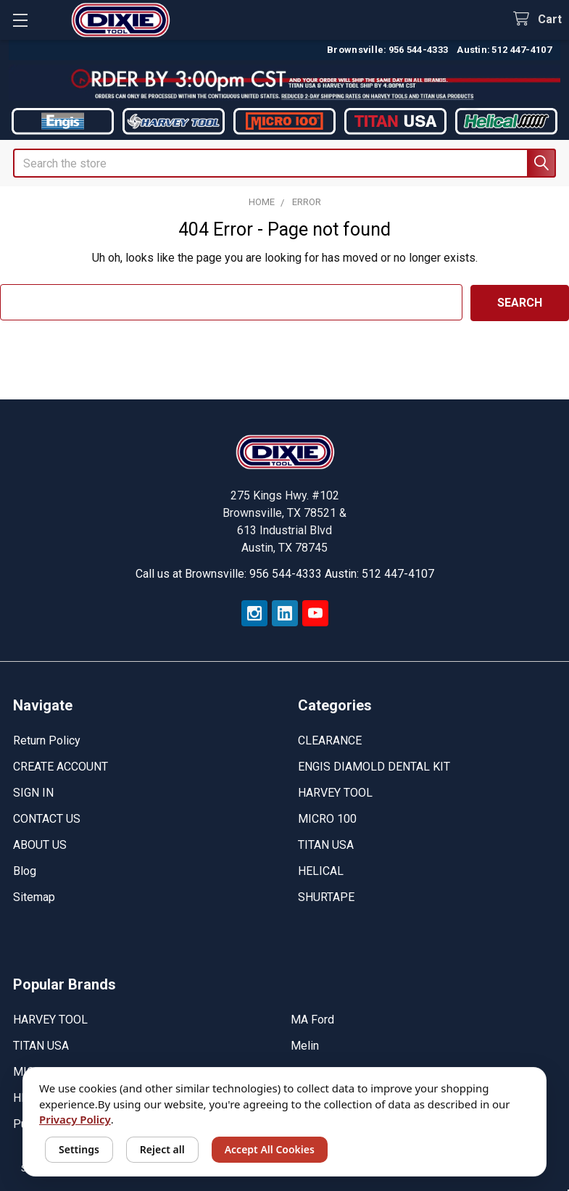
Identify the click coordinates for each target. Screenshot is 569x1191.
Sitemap (34, 896)
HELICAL (321, 870)
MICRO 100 (327, 818)
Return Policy (46, 740)
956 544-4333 (419, 49)
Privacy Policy (75, 1119)
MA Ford (312, 1019)
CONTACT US (46, 818)
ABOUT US (40, 844)
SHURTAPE (326, 896)
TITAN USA (326, 844)
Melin (305, 1045)
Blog (24, 870)
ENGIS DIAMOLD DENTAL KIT (374, 766)
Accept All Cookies (270, 1149)
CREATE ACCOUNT (60, 766)
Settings (79, 1149)
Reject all (162, 1149)
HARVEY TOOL (335, 792)
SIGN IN (33, 792)
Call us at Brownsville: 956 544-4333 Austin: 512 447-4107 (285, 573)
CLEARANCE (330, 740)
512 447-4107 (521, 49)
